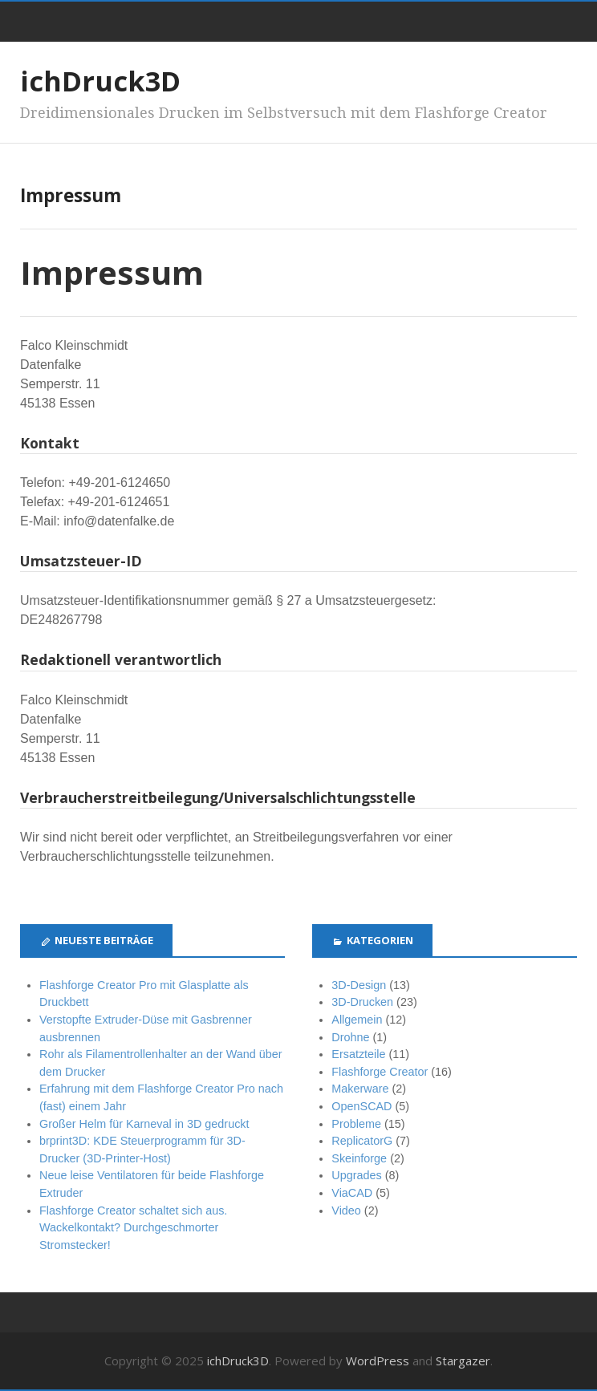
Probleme (356, 1123)
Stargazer (463, 1360)
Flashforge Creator (379, 1071)
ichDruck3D (100, 81)
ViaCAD (351, 1192)
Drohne (350, 1037)
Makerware (359, 1088)
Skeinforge (359, 1158)
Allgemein (356, 1019)
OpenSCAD (361, 1106)
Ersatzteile (358, 1054)
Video (346, 1210)
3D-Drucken (362, 1002)
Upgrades (356, 1175)
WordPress (377, 1360)
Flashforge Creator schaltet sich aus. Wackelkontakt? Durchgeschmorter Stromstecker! (133, 1227)
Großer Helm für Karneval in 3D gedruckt (144, 1123)
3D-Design (358, 985)
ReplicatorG (361, 1140)
